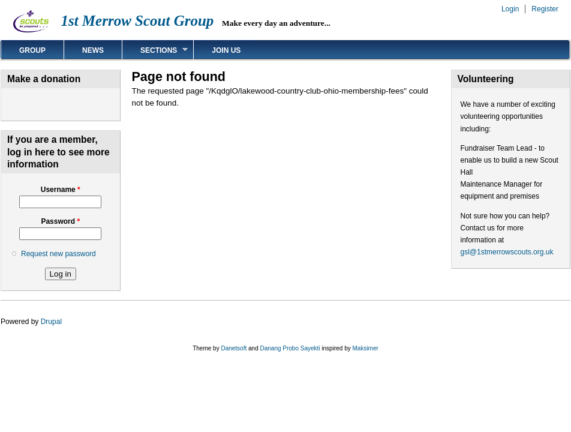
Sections (155, 50)
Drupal (51, 321)
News (93, 50)
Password (60, 221)
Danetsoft (234, 348)
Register (544, 9)
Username (60, 189)
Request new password (58, 254)
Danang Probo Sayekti (290, 348)
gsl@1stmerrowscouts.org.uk (507, 252)
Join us (226, 50)
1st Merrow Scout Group (137, 21)
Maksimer (365, 348)
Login (510, 9)
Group (32, 50)
